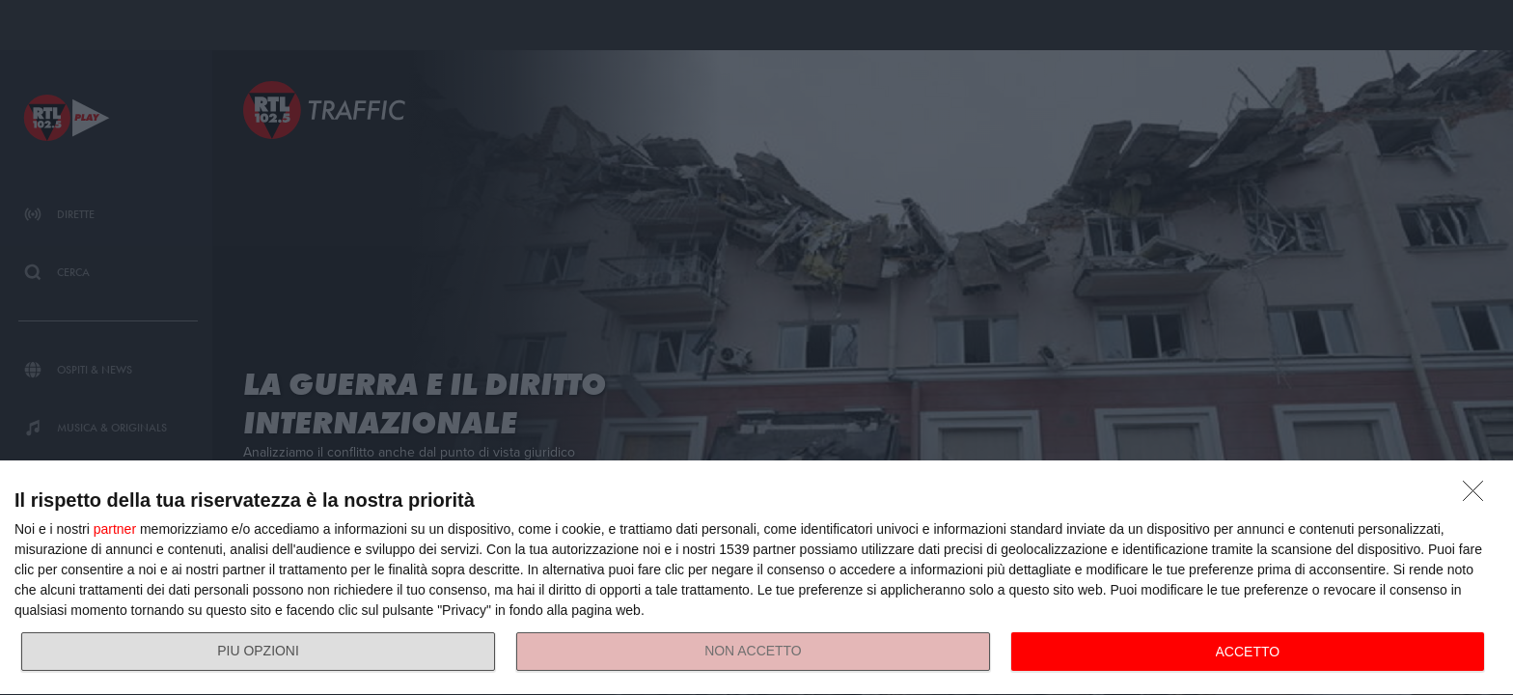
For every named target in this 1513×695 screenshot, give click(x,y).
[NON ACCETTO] (1478, 496)
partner (115, 529)
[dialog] (756, 578)
